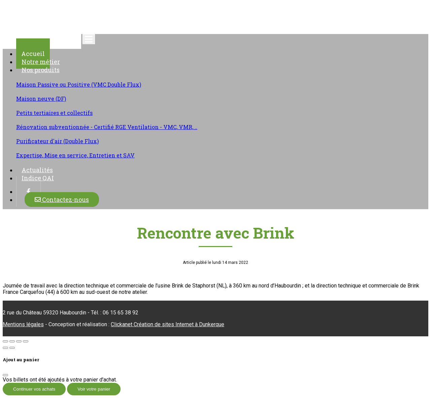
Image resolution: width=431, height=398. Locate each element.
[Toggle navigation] (88, 39)
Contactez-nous (62, 199)
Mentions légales (23, 324)
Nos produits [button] (41, 70)
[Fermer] (5, 375)
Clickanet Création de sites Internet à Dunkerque (167, 324)
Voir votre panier (93, 389)
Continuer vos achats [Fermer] (34, 389)
